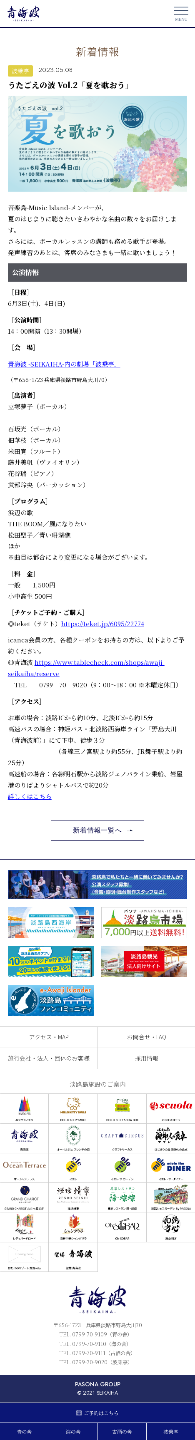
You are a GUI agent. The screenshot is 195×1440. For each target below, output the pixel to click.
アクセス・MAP (49, 1037)
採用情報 (146, 1058)
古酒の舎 (122, 1431)
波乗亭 (20, 71)
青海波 (23, 13)
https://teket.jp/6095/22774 (102, 623)
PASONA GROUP (97, 1384)
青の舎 (24, 1431)
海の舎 (73, 1431)
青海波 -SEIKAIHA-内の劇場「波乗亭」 (64, 363)
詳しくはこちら (30, 796)
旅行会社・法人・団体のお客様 (49, 1058)
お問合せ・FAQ (146, 1037)
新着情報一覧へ (97, 830)
